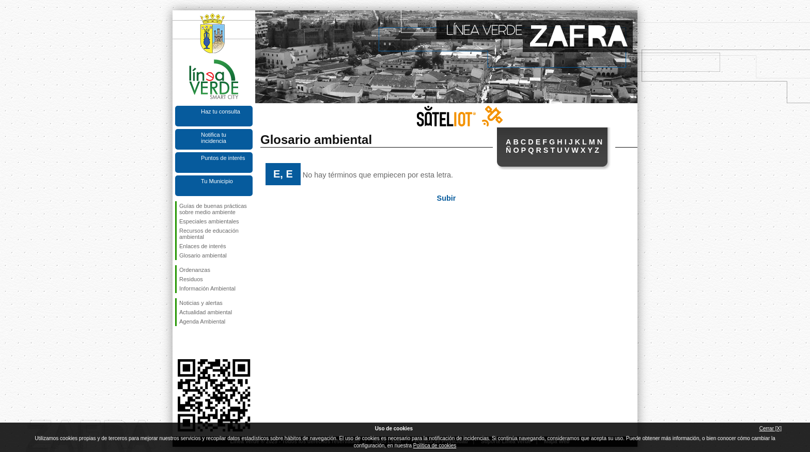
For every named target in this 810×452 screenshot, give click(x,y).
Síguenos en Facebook (181, 342)
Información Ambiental (207, 288)
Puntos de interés (223, 158)
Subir (446, 198)
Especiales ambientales (209, 221)
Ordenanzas (194, 270)
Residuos (191, 279)
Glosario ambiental (203, 255)
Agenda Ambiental (202, 321)
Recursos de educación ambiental (209, 234)
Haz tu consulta (220, 111)
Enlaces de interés (202, 246)
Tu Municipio (217, 181)
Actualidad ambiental (205, 312)
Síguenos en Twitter (198, 342)
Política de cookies (434, 445)
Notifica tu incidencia (213, 138)
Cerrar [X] (770, 428)
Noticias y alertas (201, 303)
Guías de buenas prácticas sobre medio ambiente (213, 209)
